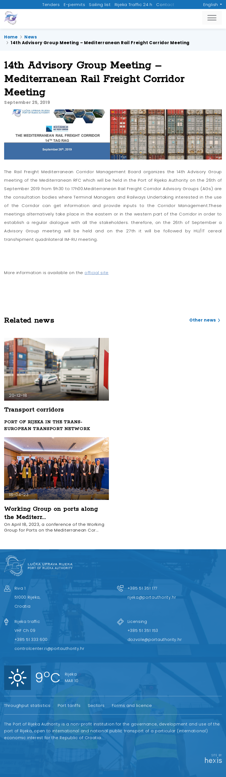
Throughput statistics (27, 705)
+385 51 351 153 (143, 630)
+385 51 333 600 (31, 639)
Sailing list (100, 4)
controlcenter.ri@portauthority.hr (50, 648)
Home (11, 37)
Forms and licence (132, 705)
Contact (165, 4)
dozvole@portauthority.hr (155, 639)
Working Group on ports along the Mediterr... (51, 513)
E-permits (74, 4)
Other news (202, 320)
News (30, 37)
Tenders (51, 4)
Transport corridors (34, 410)
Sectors (96, 705)
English (210, 4)
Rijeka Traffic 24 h (133, 4)
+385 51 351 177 (143, 588)
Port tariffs (69, 705)
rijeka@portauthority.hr (152, 597)
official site (97, 272)
